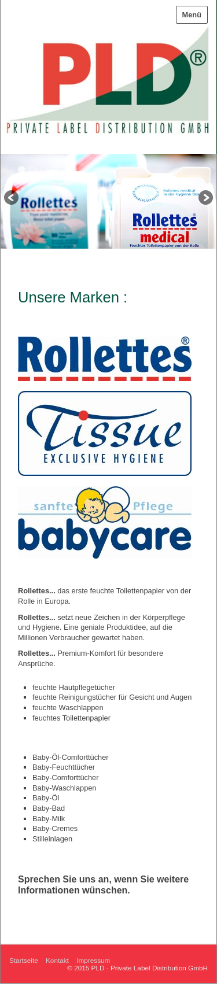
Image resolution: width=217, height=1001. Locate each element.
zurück (12, 198)
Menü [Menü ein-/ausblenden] (191, 14)
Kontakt (57, 960)
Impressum (93, 960)
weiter (205, 198)
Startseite (23, 960)
